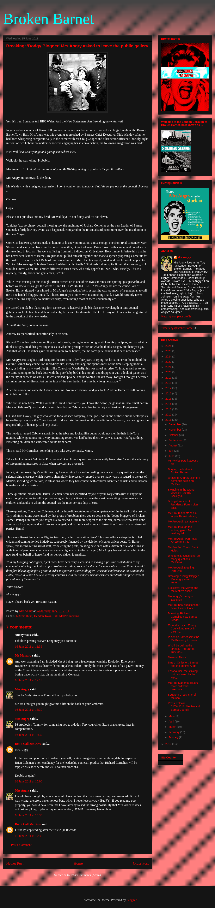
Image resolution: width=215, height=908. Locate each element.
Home (78, 863)
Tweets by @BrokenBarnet (177, 328)
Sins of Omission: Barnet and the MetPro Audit (183, 664)
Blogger (132, 900)
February (174, 732)
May (171, 716)
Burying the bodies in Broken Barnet (180, 471)
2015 (168, 398)
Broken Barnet (48, 18)
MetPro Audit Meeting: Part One (181, 569)
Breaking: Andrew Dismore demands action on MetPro (184, 481)
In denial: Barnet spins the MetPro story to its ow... (183, 638)
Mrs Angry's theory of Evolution (180, 598)
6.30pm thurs (24, 616)
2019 (168, 377)
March (173, 726)
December (175, 424)
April (172, 721)
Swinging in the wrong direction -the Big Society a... (181, 493)
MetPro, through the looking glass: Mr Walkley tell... (180, 530)
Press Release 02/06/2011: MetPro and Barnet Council (184, 706)
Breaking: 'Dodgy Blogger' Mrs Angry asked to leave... (183, 579)
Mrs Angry (22, 689)
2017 (168, 388)
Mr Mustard (23, 655)
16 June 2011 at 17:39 (28, 836)
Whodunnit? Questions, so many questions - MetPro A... (184, 559)
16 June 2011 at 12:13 (28, 680)
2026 (168, 345)
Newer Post (14, 863)
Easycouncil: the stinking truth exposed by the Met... (183, 674)
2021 (168, 367)
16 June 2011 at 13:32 (28, 734)
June (172, 456)
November (175, 429)
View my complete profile (176, 316)
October (174, 435)
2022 (168, 361)
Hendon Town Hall (46, 616)
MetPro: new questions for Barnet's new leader (184, 606)
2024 (168, 356)
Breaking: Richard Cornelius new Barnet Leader (182, 617)
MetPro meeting (69, 616)
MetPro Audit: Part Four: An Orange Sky (182, 540)
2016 (168, 393)
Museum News (177, 657)
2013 (168, 409)
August (173, 445)
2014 (168, 403)
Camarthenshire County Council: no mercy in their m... (182, 628)
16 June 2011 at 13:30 (28, 709)
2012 (168, 414)
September (175, 440)
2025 (168, 351)
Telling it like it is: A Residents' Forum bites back (183, 504)
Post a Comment (21, 844)
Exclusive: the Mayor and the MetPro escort (183, 589)
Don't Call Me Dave (28, 743)
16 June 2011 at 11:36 (28, 646)
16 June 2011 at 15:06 (28, 781)
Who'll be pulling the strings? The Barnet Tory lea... (181, 649)
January (174, 737)
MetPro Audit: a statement (183, 521)
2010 (168, 744)
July (171, 450)
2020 (168, 372)
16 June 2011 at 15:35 (28, 815)
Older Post (141, 863)
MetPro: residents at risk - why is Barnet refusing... (184, 514)
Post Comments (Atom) (86, 875)
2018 (168, 382)
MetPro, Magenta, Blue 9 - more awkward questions (184, 686)
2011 (168, 419)
